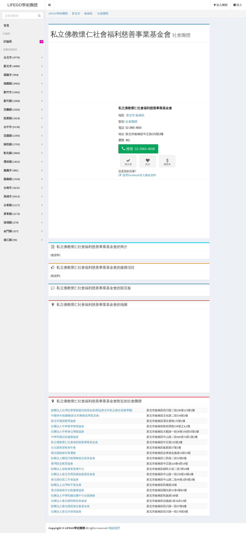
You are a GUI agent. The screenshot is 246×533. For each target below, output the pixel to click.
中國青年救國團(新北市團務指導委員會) (75, 415)
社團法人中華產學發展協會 (67, 426)
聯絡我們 (114, 528)
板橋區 (140, 115)
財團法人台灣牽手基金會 (66, 485)
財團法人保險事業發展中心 (67, 469)
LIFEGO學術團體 (22, 5)
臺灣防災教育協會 (62, 463)
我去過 (128, 162)
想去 (147, 162)
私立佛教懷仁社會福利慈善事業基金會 (145, 108)
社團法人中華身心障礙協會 (67, 431)
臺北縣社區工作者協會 (65, 479)
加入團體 (220, 5)
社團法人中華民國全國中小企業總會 (73, 495)
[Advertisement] (129, 74)
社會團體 (131, 121)
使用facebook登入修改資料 (137, 175)
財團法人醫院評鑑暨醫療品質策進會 (73, 458)
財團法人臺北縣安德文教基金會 (70, 506)
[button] (49, 5)
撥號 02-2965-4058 (138, 148)
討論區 (23, 41)
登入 (238, 5)
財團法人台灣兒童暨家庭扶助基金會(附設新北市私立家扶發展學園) (92, 410)
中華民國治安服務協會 (65, 437)
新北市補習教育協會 (63, 421)
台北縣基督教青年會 (63, 447)
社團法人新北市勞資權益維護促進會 (73, 474)
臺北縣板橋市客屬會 (63, 453)
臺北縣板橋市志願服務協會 (67, 490)
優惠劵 (167, 162)
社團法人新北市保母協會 (66, 511)
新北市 (130, 115)
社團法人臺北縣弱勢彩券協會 (69, 501)
